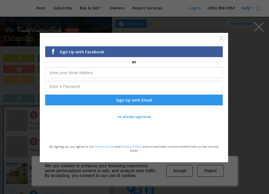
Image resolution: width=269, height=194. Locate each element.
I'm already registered (134, 116)
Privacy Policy (131, 146)
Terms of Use (104, 146)
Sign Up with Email (134, 99)
